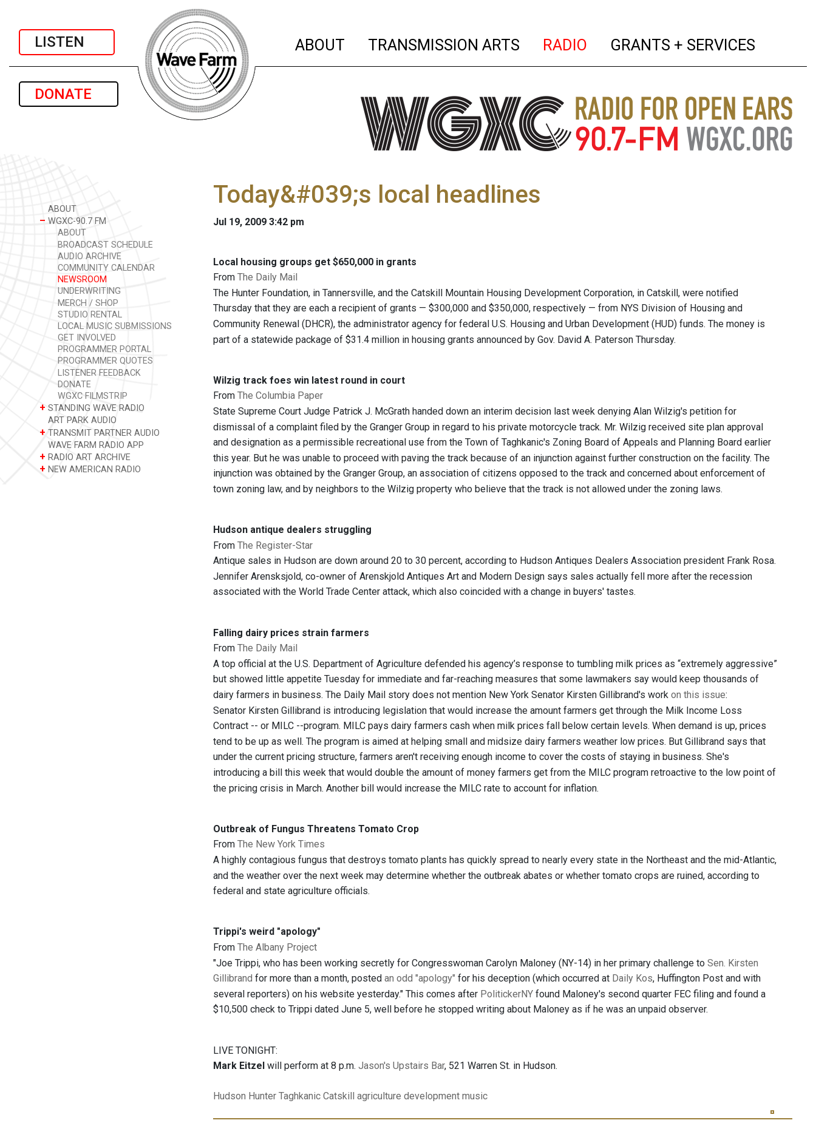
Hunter (262, 1096)
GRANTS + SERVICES (683, 43)
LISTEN (67, 41)
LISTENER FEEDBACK (99, 373)
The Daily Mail (267, 277)
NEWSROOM (82, 279)
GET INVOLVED (87, 338)
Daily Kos (632, 978)
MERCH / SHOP (88, 303)
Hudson (229, 1096)
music (475, 1096)
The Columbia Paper (280, 395)
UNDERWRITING (89, 291)
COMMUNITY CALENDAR (106, 268)
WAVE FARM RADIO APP (91, 444)
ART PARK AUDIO (78, 420)
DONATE (69, 94)
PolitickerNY (506, 994)
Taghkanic (300, 1096)
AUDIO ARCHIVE (89, 256)
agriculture (379, 1096)
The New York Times (281, 844)
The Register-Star (275, 545)
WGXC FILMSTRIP (92, 396)
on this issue (698, 695)
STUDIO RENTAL (90, 315)
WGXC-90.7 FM (72, 220)
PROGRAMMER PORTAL (104, 349)
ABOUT (320, 43)
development (432, 1096)
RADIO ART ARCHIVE (85, 457)
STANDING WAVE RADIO (91, 407)
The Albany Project (277, 947)
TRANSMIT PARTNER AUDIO (99, 432)
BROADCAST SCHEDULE (105, 245)
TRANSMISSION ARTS (444, 43)
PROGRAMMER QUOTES (105, 361)
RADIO (565, 43)
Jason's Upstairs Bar (401, 1065)
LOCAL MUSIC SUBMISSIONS (115, 326)
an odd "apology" (419, 978)
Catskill (339, 1096)
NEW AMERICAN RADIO (90, 469)
